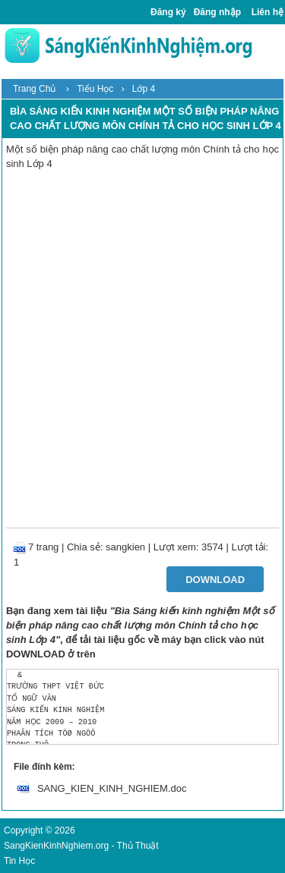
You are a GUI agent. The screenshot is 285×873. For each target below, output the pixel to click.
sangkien (125, 547)
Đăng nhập (217, 12)
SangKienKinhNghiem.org (56, 845)
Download (215, 579)
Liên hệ (267, 12)
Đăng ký (168, 12)
